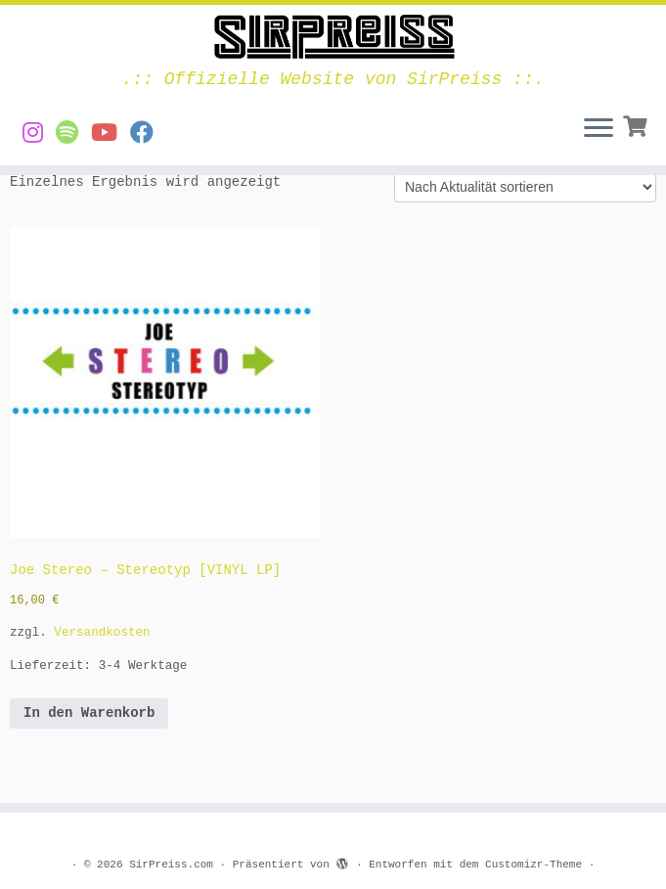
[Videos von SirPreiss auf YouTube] (110, 134)
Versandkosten (102, 633)
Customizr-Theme (533, 864)
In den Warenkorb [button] (89, 713)
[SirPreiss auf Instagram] (39, 134)
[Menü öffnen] (598, 130)
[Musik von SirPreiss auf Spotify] (73, 134)
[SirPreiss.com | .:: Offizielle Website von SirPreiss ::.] (333, 37)
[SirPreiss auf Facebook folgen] (148, 134)
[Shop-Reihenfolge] (525, 186)
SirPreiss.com (171, 864)
